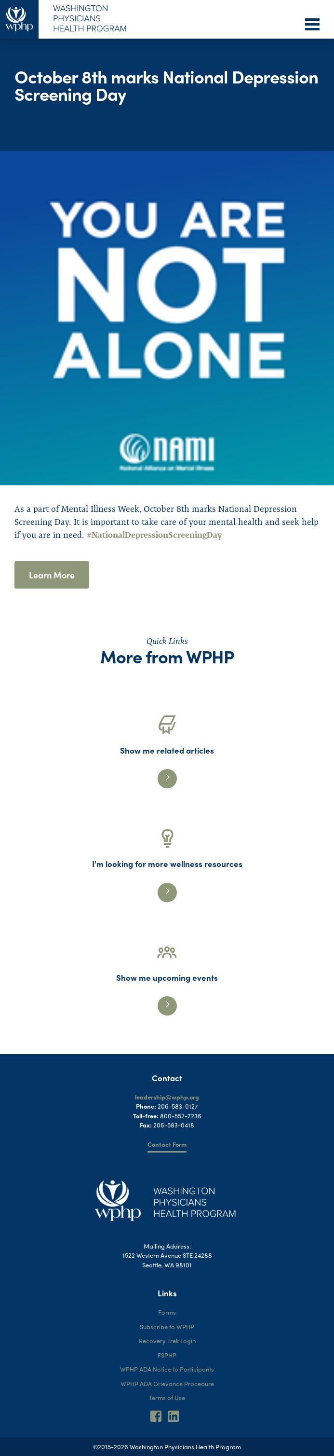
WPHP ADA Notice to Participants (167, 1369)
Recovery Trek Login (167, 1340)
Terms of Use (167, 1397)
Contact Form (167, 1144)
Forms (167, 1312)
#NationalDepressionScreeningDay (154, 535)
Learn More (52, 575)
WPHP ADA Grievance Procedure (167, 1383)
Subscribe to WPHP (167, 1326)
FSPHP (167, 1355)
